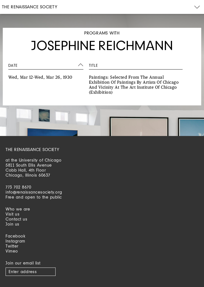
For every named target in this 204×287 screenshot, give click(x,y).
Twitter (12, 246)
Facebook (15, 236)
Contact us (16, 219)
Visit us (12, 214)
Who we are (18, 209)
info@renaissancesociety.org (34, 192)
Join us (12, 224)
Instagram (15, 241)
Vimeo (12, 251)
